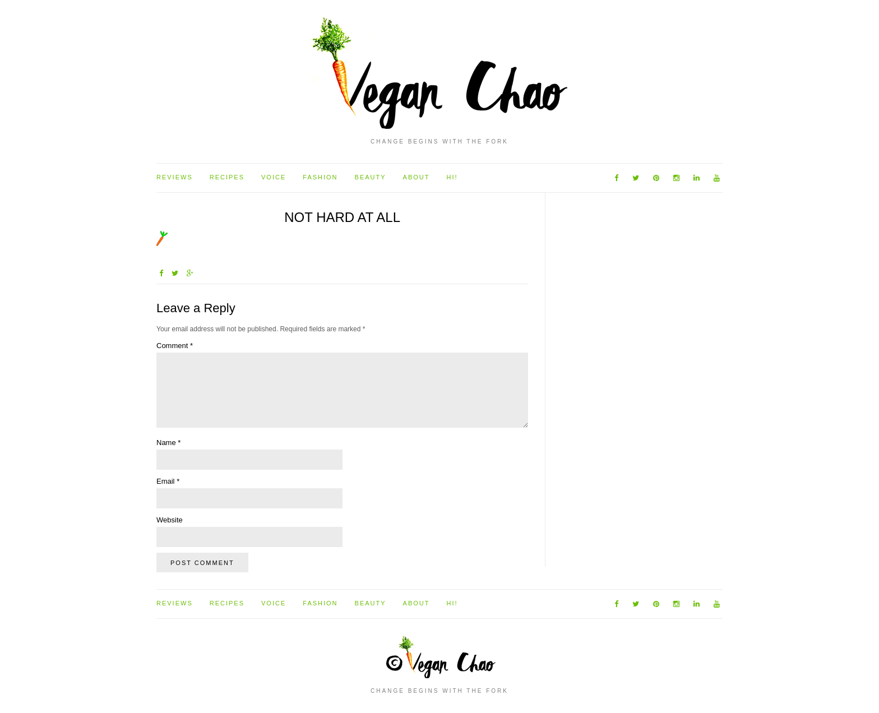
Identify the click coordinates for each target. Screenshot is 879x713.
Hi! (451, 177)
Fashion (320, 177)
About (416, 177)
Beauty (370, 177)
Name (168, 442)
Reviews (174, 177)
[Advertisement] (596, 378)
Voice (273, 177)
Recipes (227, 177)
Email (167, 481)
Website (169, 520)
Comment (174, 345)
